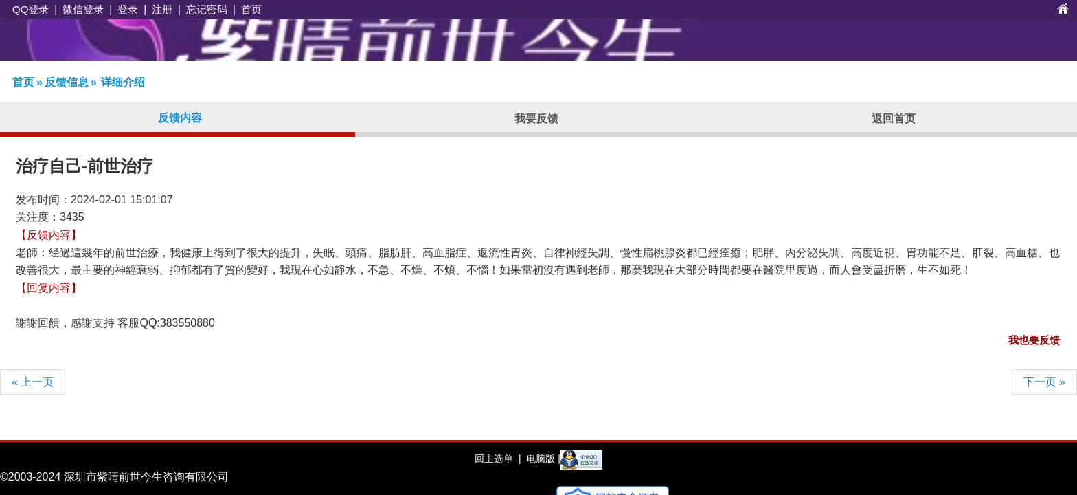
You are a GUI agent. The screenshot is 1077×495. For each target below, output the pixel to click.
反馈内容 (180, 118)
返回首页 (894, 118)
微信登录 (83, 9)
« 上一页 (33, 382)
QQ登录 (30, 9)
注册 (162, 9)
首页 (251, 9)
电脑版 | (541, 458)
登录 (127, 9)
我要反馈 (536, 118)
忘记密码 (206, 9)
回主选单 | (498, 458)
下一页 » (1044, 382)
